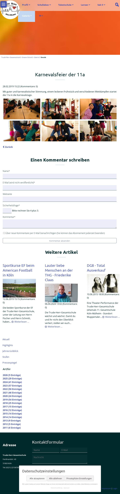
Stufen (5, 356)
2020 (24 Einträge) (12, 396)
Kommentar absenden (59, 240)
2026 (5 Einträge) (12, 375)
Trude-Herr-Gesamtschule (10, 57)
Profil (25, 4)
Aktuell (5, 339)
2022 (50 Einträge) (12, 389)
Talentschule (64, 4)
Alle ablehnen (55, 478)
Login (115, 488)
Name (7, 171)
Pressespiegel (9, 362)
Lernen (84, 4)
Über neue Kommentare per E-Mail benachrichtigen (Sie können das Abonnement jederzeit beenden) (55, 233)
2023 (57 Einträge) (12, 385)
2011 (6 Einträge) (12, 427)
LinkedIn (16, 65)
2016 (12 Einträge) (12, 410)
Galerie (26, 15)
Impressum (106, 488)
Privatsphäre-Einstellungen (79, 478)
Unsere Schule (27, 57)
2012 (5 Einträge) (12, 424)
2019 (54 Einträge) (12, 399)
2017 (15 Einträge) (12, 406)
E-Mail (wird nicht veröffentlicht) (19, 182)
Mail (27, 65)
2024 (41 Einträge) (12, 382)
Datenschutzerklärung (56, 488)
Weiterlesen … (21, 321)
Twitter (10, 65)
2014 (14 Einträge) (12, 417)
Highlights (7, 345)
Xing (21, 65)
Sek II (100, 4)
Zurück (9, 147)
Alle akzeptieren (37, 478)
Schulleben (43, 4)
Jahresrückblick (10, 351)
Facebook (5, 65)
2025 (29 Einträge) (12, 378)
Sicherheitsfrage (11, 205)
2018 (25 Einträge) (12, 403)
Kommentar (9, 216)
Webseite (7, 194)
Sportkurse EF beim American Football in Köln (18, 270)
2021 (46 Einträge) (12, 392)
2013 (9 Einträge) (12, 420)
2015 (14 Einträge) (12, 413)
